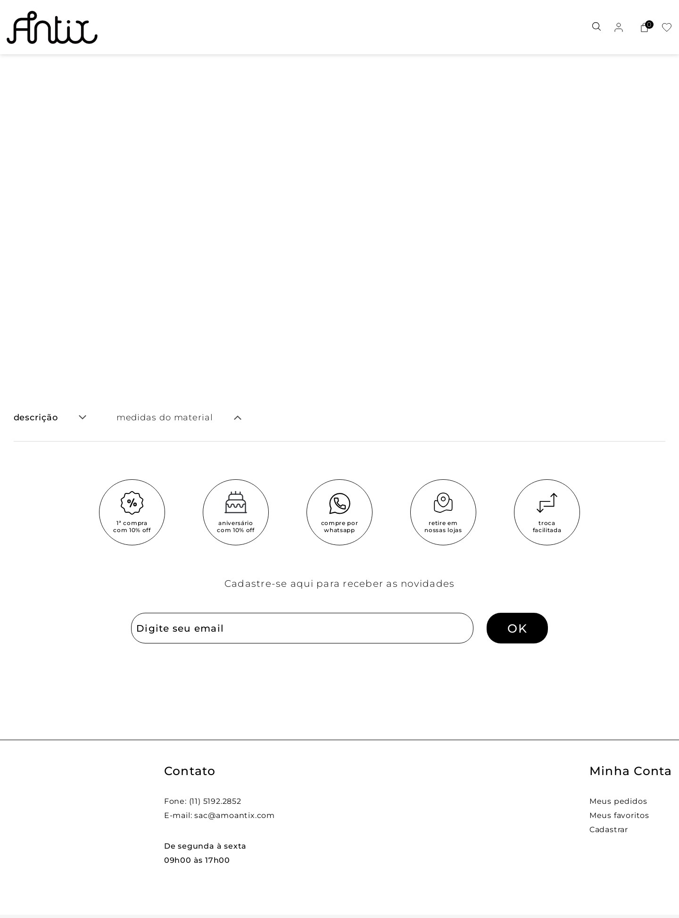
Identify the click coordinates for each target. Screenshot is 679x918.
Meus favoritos (619, 815)
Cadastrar (608, 829)
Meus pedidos (618, 801)
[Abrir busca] (596, 27)
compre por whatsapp (339, 526)
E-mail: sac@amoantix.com (219, 815)
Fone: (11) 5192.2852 (202, 801)
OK (517, 628)
